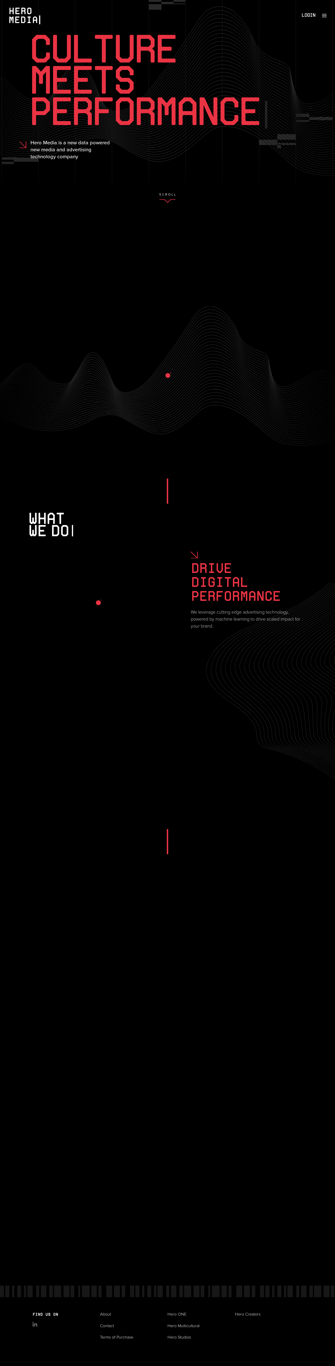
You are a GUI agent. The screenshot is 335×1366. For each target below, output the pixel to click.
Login (308, 15)
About (105, 1314)
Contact (107, 1326)
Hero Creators (248, 1314)
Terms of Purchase (116, 1337)
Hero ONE (177, 1314)
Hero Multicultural (184, 1326)
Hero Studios (179, 1337)
